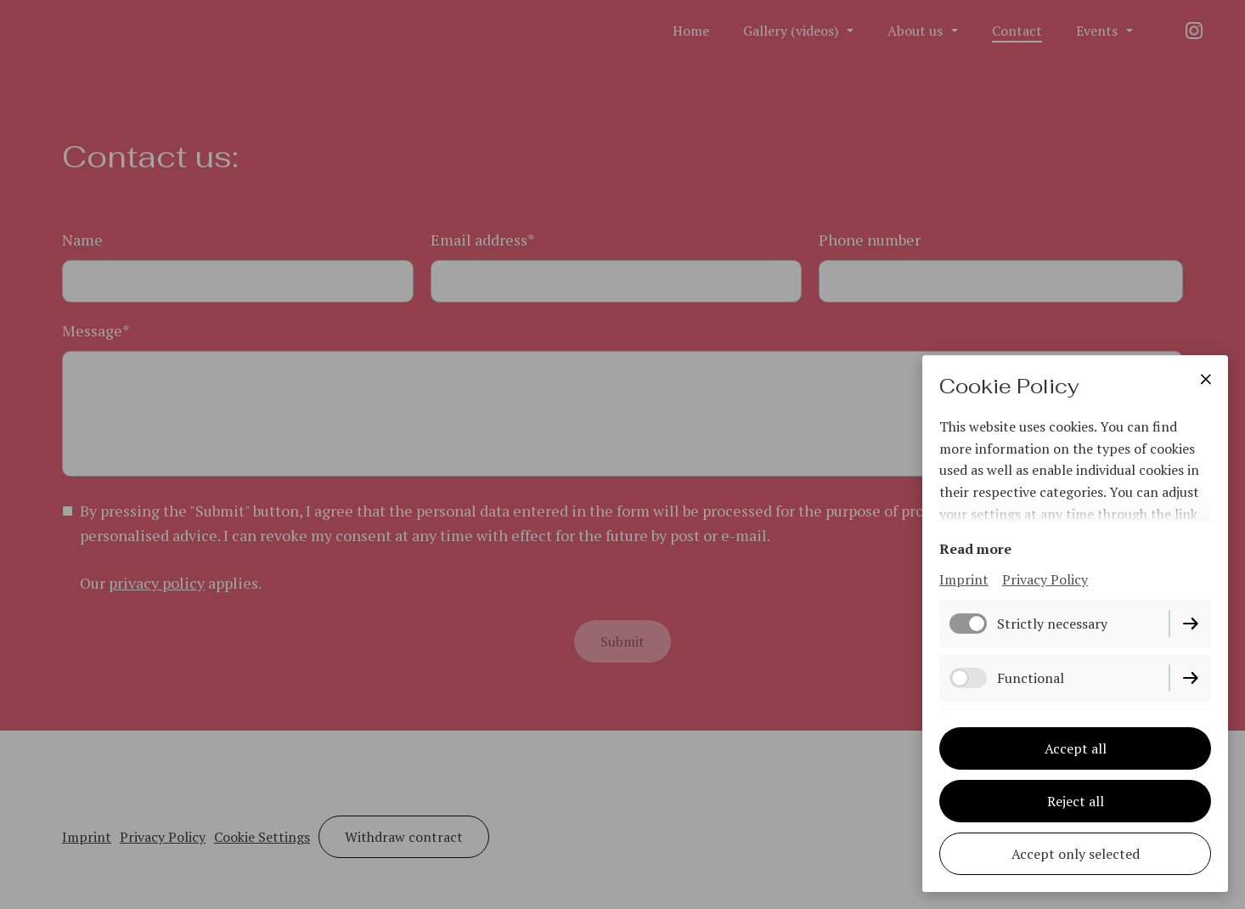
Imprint (964, 579)
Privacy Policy (1045, 579)
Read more (975, 548)
